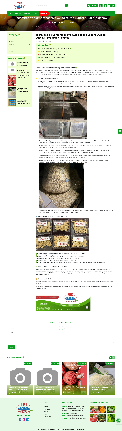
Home (10, 14)
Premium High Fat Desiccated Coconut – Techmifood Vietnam (23, 89)
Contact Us (43, 14)
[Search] (66, 5)
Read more (14, 392)
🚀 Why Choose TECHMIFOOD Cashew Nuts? (52, 54)
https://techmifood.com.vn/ (77, 418)
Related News (16, 357)
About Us (18, 14)
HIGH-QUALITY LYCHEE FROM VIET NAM (23, 76)
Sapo (83, 429)
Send (11, 347)
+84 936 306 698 (72, 413)
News (35, 14)
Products (27, 14)
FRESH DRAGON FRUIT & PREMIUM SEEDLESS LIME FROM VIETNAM (24, 70)
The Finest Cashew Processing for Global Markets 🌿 (54, 49)
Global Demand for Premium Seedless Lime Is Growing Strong (23, 63)
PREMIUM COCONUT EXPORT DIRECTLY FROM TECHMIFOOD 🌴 (23, 101)
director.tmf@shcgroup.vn (75, 415)
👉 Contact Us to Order (45, 60)
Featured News (15, 58)
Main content (42, 44)
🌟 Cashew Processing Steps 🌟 (48, 51)
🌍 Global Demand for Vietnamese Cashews (52, 57)
